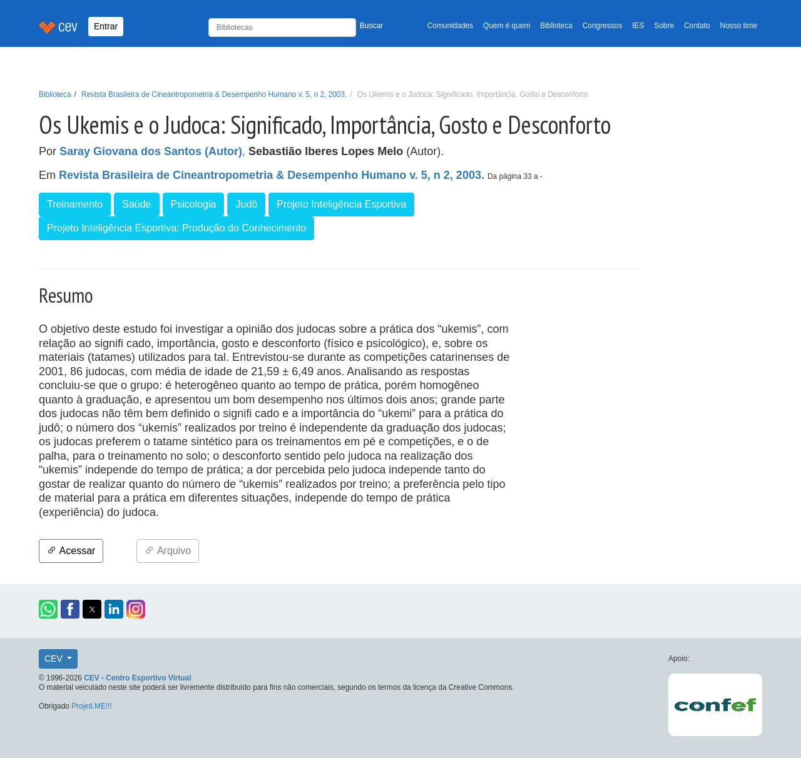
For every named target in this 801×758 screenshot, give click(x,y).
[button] (48, 609)
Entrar (106, 26)
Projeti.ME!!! (91, 706)
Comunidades (450, 25)
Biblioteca (556, 25)
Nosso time (738, 25)
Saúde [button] (136, 204)
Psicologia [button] (194, 204)
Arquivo (168, 550)
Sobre (664, 25)
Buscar (371, 25)
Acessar (71, 550)
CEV (54, 659)
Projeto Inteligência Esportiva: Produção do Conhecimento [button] (176, 228)
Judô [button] (246, 204)
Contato (697, 25)
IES (638, 25)
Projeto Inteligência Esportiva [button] (341, 204)
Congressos (602, 25)
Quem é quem (506, 25)
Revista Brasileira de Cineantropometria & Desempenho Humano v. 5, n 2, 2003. (214, 94)
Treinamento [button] (75, 204)
